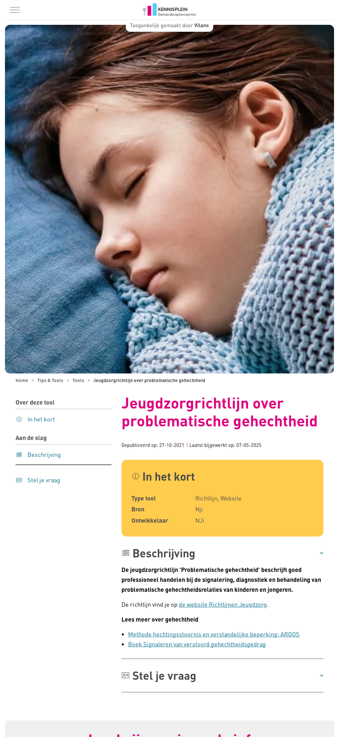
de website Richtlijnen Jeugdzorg (223, 604)
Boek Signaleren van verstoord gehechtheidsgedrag (197, 644)
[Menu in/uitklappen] (15, 10)
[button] (222, 553)
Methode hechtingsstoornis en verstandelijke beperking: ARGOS (214, 634)
